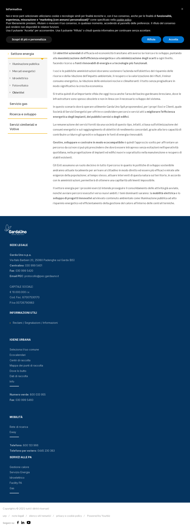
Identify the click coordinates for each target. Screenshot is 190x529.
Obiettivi (18, 92)
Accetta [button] (173, 39)
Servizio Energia (20, 472)
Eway (13, 432)
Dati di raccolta (19, 376)
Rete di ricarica (19, 426)
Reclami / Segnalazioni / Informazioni (35, 322)
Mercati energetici (23, 71)
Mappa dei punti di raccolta (26, 365)
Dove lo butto (18, 370)
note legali (18, 515)
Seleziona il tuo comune (24, 349)
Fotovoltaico (20, 85)
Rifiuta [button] (151, 39)
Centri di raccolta (20, 360)
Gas (12, 488)
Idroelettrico (20, 78)
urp (5, 515)
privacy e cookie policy (69, 515)
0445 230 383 (46, 450)
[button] (182, 9)
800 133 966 (30, 445)
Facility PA (16, 482)
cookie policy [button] (124, 19)
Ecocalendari (18, 354)
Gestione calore (19, 467)
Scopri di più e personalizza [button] (29, 39)
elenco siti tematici (40, 515)
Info (12, 381)
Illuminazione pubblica (25, 63)
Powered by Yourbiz (98, 515)
